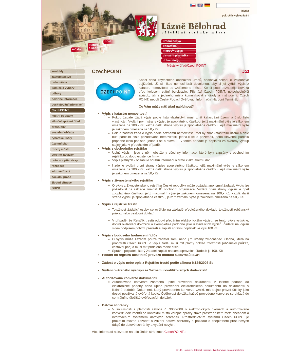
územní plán (60, 143)
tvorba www (219, 350)
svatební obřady (63, 132)
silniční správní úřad (66, 121)
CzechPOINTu (174, 332)
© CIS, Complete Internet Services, (194, 350)
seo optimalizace (235, 350)
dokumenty (170, 60)
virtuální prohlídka (175, 55)
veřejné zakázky (63, 154)
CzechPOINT (196, 65)
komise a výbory (63, 87)
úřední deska (172, 41)
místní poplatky (62, 115)
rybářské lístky (62, 137)
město (76, 49)
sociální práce (61, 176)
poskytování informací (67, 104)
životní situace (62, 182)
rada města (59, 82)
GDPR (56, 188)
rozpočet (58, 165)
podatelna (170, 45)
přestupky (59, 126)
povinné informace (65, 98)
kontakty (58, 71)
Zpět (246, 71)
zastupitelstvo (61, 76)
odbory (57, 93)
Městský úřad (176, 65)
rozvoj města (60, 149)
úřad (108, 41)
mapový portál (173, 50)
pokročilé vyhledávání (235, 15)
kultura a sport (94, 46)
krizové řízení (61, 171)
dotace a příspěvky (65, 160)
